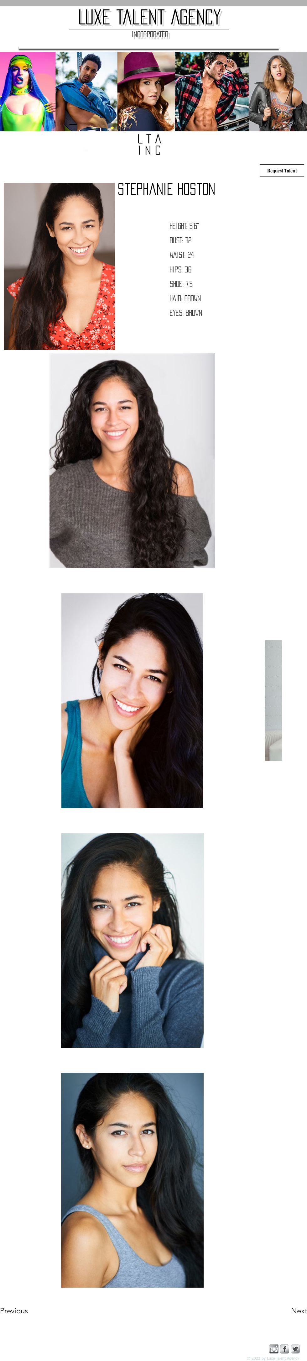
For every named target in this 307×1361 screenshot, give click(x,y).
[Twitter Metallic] (295, 1348)
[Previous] (22, 1311)
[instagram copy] (273, 1348)
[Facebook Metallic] (284, 1348)
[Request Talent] (282, 170)
